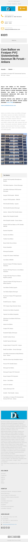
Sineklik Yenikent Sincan (9, 337)
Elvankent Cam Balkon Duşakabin (11, 310)
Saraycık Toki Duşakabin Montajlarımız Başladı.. (12, 180)
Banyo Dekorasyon (5, 493)
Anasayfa (3, 69)
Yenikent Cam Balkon (8, 238)
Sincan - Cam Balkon (8, 380)
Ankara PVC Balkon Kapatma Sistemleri (10, 497)
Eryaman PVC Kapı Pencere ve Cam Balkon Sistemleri (13, 270)
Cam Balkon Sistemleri (6, 508)
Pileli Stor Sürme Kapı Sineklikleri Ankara (13, 359)
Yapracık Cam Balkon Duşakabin (11, 314)
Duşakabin (3, 504)
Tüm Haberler (6, 175)
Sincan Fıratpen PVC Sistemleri (10, 376)
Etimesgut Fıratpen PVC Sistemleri (11, 372)
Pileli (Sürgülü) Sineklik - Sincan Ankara (12, 220)
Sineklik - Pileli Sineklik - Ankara (11, 393)
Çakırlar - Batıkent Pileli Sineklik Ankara (12, 212)
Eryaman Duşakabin (8, 230)
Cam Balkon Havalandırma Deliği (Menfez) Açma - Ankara (13, 354)
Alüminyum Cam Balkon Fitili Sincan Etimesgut (11, 319)
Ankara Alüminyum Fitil (8, 388)
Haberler (10, 69)
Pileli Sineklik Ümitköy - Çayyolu (11, 203)
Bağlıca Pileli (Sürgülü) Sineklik (10, 216)
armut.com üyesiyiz (8, 384)
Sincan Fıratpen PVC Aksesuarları (8, 495)
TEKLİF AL (14, 40)
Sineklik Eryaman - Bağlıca (9, 301)
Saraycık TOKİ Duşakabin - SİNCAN (11, 199)
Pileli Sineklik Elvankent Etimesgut (11, 208)
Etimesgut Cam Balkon (8, 367)
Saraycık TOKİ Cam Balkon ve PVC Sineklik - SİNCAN (13, 225)
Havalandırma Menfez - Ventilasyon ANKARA (11, 491)
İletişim (19, 3)
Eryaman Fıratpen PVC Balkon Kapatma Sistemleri (12, 264)
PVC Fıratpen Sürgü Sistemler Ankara (12, 306)
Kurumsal (9, 3)
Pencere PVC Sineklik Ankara (10, 363)
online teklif (10, 102)
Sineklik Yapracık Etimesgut (9, 341)
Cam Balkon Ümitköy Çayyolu (10, 287)
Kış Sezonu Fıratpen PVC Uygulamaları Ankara (12, 296)
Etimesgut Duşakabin (8, 251)
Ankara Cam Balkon (8, 324)
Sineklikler (3, 499)
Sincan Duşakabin (7, 247)
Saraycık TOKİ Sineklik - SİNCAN (11, 195)
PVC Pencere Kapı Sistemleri (7, 506)
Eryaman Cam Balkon (8, 234)
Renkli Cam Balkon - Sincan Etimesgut (12, 349)
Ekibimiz (3, 477)
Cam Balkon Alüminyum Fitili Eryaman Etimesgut (12, 190)
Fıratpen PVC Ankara (8, 328)
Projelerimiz (14, 3)
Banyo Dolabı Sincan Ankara (10, 243)
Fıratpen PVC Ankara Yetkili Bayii (11, 255)
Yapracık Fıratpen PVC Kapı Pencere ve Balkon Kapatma (12, 282)
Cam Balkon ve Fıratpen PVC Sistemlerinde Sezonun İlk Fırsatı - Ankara (13, 398)
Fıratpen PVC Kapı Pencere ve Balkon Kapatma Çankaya (12, 276)
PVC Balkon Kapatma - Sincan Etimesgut (12, 185)
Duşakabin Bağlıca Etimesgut (10, 332)
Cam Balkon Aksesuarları (6, 501)
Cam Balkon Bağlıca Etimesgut (10, 291)
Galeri (2, 481)
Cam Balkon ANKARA (8, 259)
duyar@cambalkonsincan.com (10, 524)
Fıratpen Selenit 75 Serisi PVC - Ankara (12, 345)
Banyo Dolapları (4, 502)
